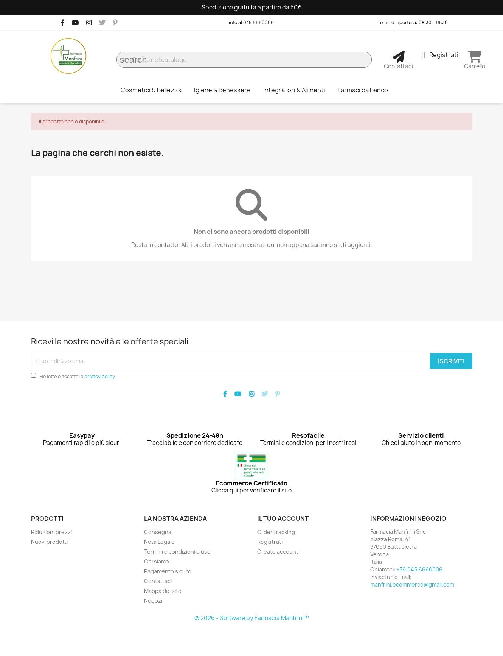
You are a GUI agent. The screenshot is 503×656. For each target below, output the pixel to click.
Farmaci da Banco (363, 90)
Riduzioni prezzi (51, 532)
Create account (277, 551)
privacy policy (99, 376)
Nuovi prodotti (49, 541)
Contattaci (158, 581)
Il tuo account (283, 518)
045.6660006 (258, 22)
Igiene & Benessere (222, 90)
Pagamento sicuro (167, 571)
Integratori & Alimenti (294, 90)
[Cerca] (244, 59)
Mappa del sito (163, 590)
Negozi (153, 600)
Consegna (157, 532)
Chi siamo (156, 561)
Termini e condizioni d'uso (177, 551)
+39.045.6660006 (419, 569)
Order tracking (276, 532)
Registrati (270, 541)
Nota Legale (159, 541)
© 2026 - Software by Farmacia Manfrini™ (251, 618)
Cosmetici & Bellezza (151, 90)
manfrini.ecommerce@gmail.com (412, 584)
